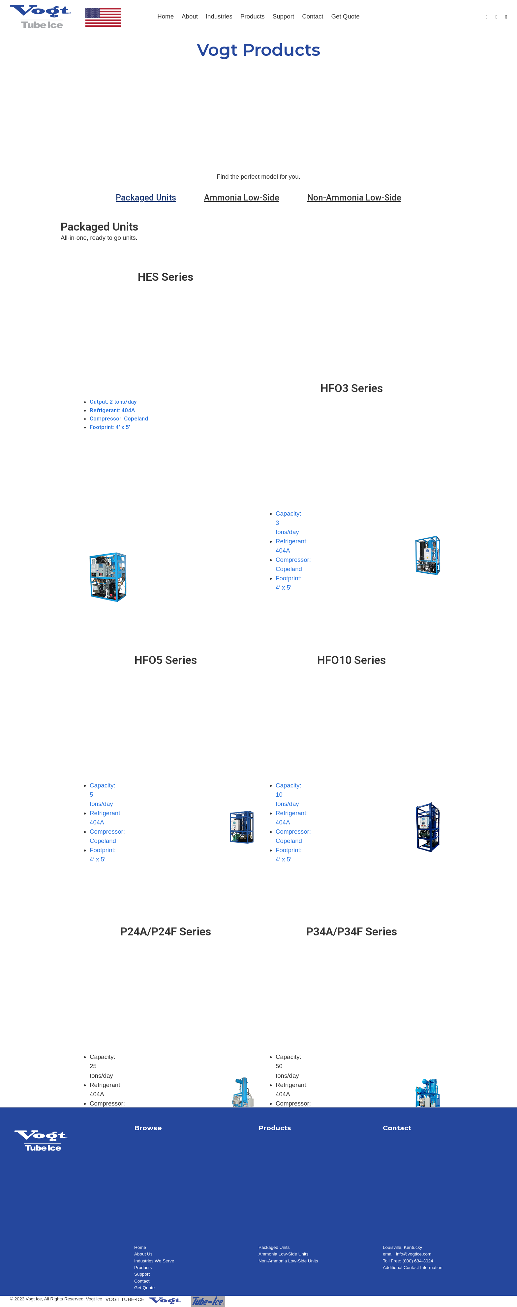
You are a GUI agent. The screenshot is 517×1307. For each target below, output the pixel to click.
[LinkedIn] (506, 17)
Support (283, 16)
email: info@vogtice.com (407, 1254)
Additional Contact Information (413, 1267)
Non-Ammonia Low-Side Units (288, 1260)
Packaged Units (274, 1247)
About (190, 16)
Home (165, 16)
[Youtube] (496, 17)
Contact (312, 16)
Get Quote (345, 16)
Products (252, 16)
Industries (219, 16)
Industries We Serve (154, 1260)
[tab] (146, 197)
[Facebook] (487, 17)
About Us (143, 1254)
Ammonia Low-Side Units (283, 1254)
